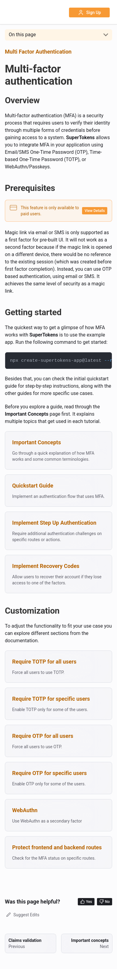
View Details (94, 211)
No (104, 901)
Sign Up (89, 12)
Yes (86, 901)
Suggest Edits (22, 914)
